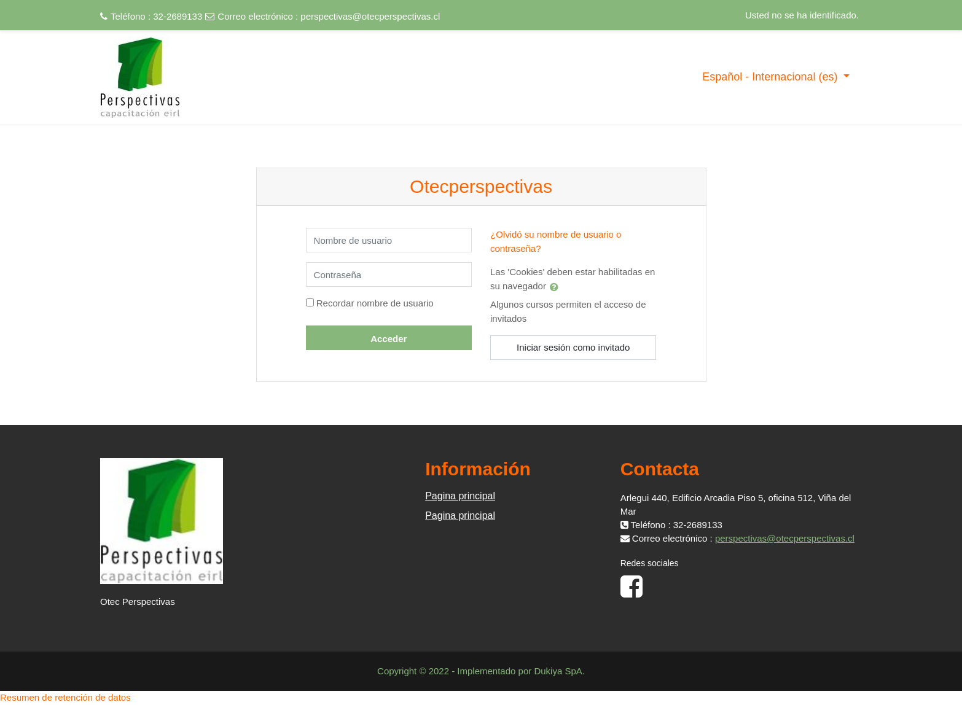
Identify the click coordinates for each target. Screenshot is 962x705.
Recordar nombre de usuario (375, 303)
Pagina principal (460, 496)
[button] (557, 286)
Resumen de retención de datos (65, 697)
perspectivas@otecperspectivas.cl (370, 16)
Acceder (388, 338)
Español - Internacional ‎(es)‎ (771, 77)
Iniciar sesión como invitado (573, 347)
